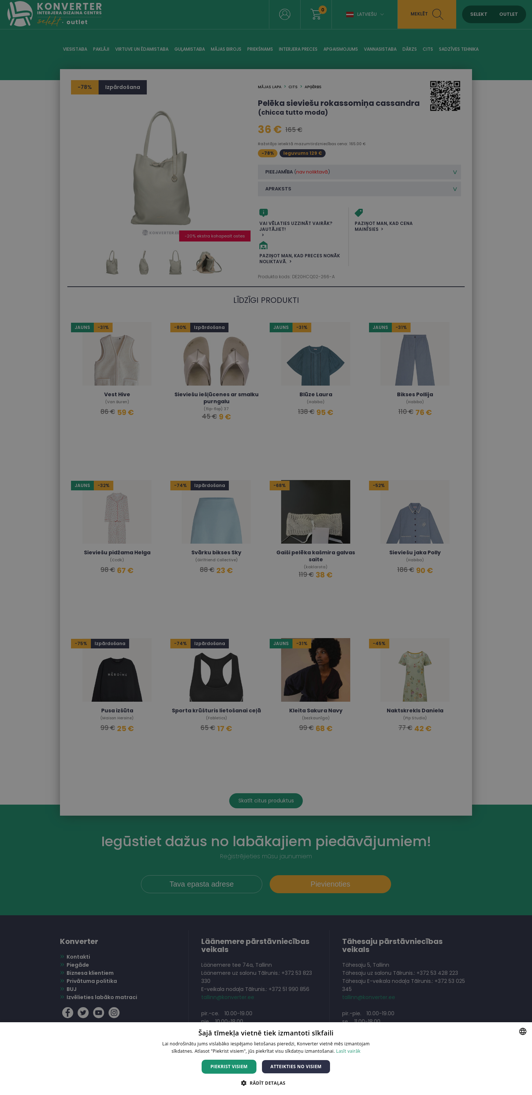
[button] (266, 1082)
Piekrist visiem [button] (229, 1066)
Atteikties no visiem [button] (296, 1066)
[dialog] (266, 547)
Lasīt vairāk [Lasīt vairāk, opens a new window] (348, 1051)
